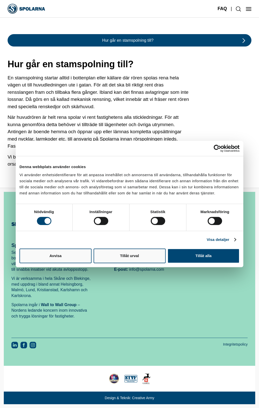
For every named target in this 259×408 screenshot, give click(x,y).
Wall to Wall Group (59, 305)
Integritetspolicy (235, 344)
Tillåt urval (129, 256)
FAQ (222, 8)
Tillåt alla (204, 256)
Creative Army (143, 398)
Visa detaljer (218, 239)
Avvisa (56, 256)
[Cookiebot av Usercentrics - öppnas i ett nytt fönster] (217, 148)
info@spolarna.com (146, 269)
